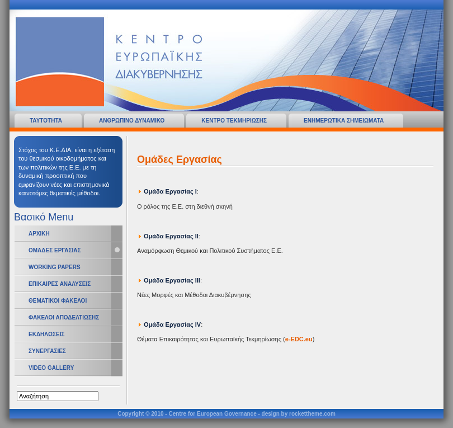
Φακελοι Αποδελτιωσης (64, 317)
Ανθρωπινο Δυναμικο (131, 120)
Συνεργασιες (47, 351)
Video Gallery (51, 368)
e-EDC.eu (299, 339)
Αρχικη (39, 234)
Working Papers (55, 267)
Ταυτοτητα (46, 120)
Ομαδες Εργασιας (55, 250)
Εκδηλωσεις (46, 334)
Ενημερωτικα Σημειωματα (344, 120)
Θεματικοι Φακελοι (58, 301)
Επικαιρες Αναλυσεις (60, 284)
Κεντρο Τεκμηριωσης (234, 120)
